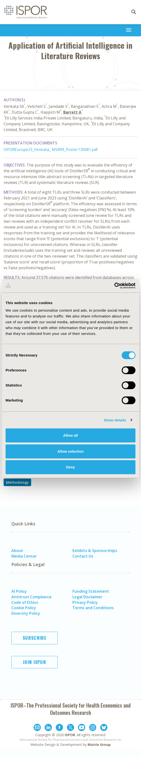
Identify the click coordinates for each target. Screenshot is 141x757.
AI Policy (19, 591)
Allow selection (70, 451)
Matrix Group (99, 744)
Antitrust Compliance (31, 596)
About (17, 550)
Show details (115, 420)
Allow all (70, 435)
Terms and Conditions (93, 607)
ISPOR (70, 735)
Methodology (17, 482)
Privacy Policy (85, 602)
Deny (70, 467)
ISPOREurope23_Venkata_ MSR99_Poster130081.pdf (51, 149)
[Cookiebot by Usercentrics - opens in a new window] (114, 286)
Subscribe (34, 638)
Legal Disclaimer (87, 596)
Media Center (24, 556)
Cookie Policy (23, 607)
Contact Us (82, 556)
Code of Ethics (24, 602)
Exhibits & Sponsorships (94, 550)
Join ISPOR (34, 662)
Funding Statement (90, 591)
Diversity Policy (25, 613)
